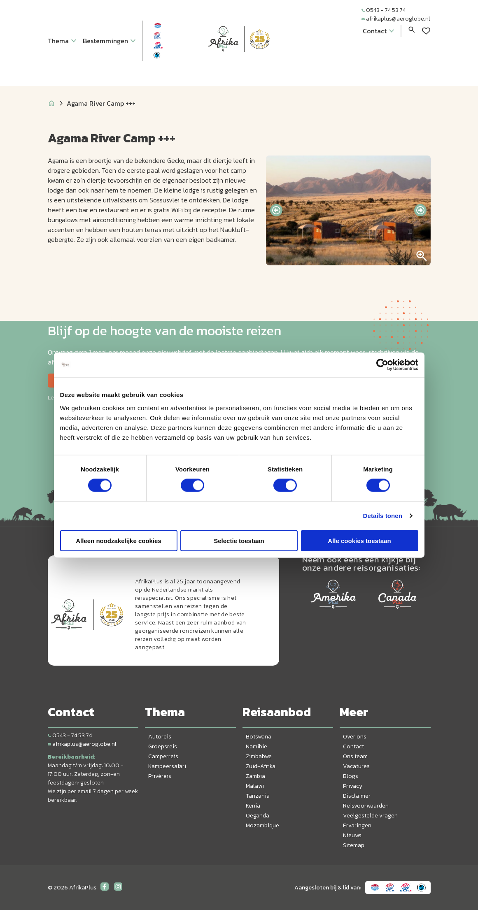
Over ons (354, 736)
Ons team (355, 756)
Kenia (253, 805)
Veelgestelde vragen (370, 815)
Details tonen (382, 515)
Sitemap (353, 845)
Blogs (350, 776)
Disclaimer (357, 796)
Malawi (255, 786)
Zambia (255, 776)
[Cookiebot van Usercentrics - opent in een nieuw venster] (382, 365)
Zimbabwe (259, 756)
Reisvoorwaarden (366, 805)
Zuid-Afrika (260, 766)
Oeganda (257, 815)
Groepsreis (162, 746)
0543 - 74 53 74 (383, 10)
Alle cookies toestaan (359, 540)
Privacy (352, 786)
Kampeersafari (167, 766)
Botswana (258, 736)
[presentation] (276, 210)
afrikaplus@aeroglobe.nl (395, 18)
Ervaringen (357, 825)
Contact (353, 746)
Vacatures (356, 766)
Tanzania (258, 796)
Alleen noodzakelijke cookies (118, 540)
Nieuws (352, 835)
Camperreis (163, 756)
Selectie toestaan (239, 540)
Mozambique (262, 825)
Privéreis (159, 776)
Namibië (256, 746)
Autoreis (159, 736)
